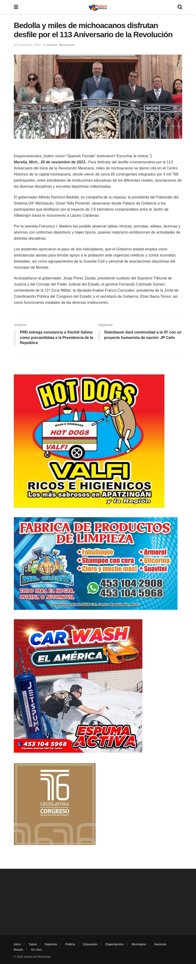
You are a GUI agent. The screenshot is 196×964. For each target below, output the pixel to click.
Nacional (160, 944)
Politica (70, 944)
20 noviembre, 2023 (27, 45)
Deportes (51, 944)
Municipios (67, 45)
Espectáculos (114, 944)
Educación (90, 944)
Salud (32, 944)
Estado (52, 45)
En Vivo (36, 949)
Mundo (18, 949)
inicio (17, 944)
